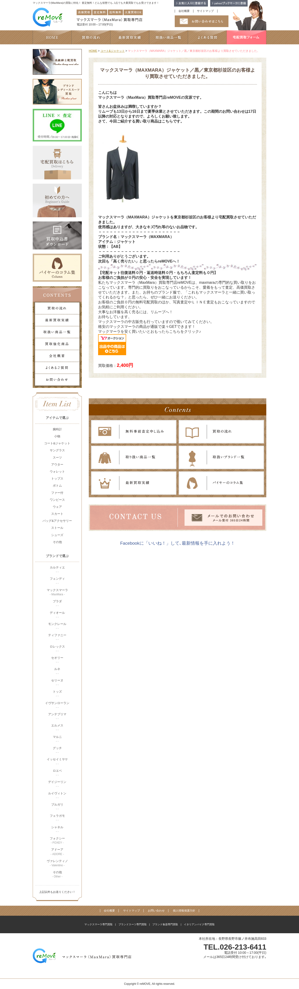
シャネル (57, 829)
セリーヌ (57, 682)
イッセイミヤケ (57, 761)
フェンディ (57, 581)
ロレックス (57, 648)
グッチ (57, 750)
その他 (57, 542)
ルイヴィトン (57, 795)
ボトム (57, 485)
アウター (57, 464)
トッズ (57, 694)
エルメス (57, 727)
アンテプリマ (57, 716)
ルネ (57, 671)
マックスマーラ (57, 592)
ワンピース (57, 500)
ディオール (57, 615)
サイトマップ (205, 11)
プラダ (57, 603)
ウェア (57, 507)
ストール (57, 528)
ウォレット (57, 471)
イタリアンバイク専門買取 (199, 924)
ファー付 (57, 492)
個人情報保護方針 (184, 910)
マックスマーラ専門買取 (98, 924)
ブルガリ (57, 806)
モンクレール (57, 626)
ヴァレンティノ (57, 863)
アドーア (57, 852)
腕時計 (57, 429)
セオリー (57, 660)
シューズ (57, 535)
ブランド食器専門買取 (165, 924)
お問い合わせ (156, 910)
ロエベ (57, 773)
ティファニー (57, 637)
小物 (57, 436)
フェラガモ (57, 818)
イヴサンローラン (57, 705)
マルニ (57, 739)
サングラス (57, 450)
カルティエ (57, 569)
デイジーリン (57, 784)
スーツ (57, 457)
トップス (57, 478)
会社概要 (184, 11)
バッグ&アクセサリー (57, 521)
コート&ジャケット (57, 443)
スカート (57, 514)
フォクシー (57, 840)
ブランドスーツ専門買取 (132, 924)
